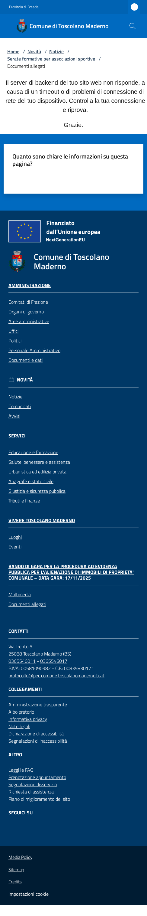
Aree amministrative (28, 321)
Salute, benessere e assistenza (39, 462)
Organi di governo (26, 311)
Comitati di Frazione (28, 302)
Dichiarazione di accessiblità (36, 733)
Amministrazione (29, 285)
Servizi (17, 436)
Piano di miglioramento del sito (39, 799)
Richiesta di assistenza (31, 791)
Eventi (14, 546)
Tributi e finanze (24, 500)
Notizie (56, 51)
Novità (34, 51)
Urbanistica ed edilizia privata (37, 471)
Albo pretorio (21, 711)
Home (13, 51)
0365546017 (53, 661)
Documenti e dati (25, 360)
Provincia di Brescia (24, 7)
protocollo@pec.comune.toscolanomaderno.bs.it (56, 675)
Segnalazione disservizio (32, 784)
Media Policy (20, 857)
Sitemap (16, 869)
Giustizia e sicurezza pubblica (37, 491)
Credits (15, 881)
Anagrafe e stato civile (30, 481)
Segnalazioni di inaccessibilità (37, 740)
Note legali (19, 726)
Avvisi (14, 416)
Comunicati (19, 406)
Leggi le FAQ (21, 770)
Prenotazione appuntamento (37, 777)
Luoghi (15, 537)
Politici (14, 340)
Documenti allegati (27, 604)
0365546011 (22, 661)
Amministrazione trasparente (37, 704)
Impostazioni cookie (28, 894)
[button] (132, 26)
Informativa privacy (27, 719)
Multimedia (19, 594)
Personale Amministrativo (34, 350)
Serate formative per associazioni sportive (51, 58)
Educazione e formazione (33, 452)
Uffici (13, 331)
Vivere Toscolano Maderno (41, 520)
